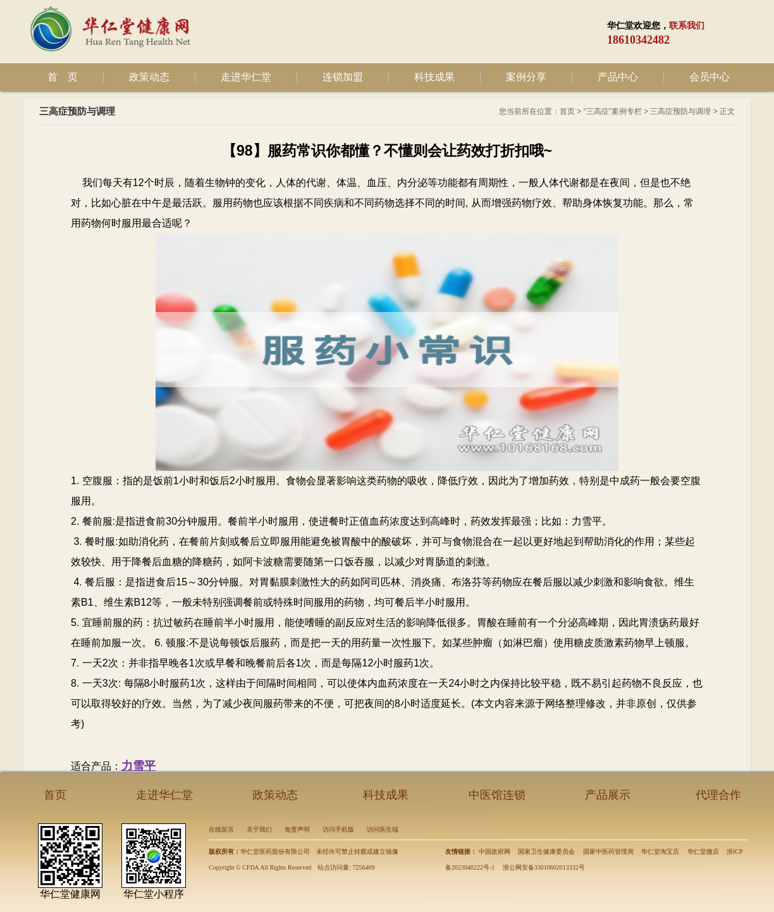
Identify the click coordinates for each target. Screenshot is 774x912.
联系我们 (686, 25)
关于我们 (259, 829)
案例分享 (526, 77)
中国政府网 (494, 851)
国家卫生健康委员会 (546, 851)
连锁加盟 (342, 77)
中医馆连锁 (497, 795)
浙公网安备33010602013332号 (544, 867)
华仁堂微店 (703, 851)
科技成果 (434, 77)
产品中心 (618, 77)
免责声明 (297, 829)
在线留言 (221, 829)
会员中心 (709, 77)
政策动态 (149, 77)
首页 (567, 111)
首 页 (62, 77)
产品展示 (607, 795)
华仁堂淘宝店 (660, 851)
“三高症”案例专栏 (613, 111)
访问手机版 (338, 829)
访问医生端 (382, 829)
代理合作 (718, 795)
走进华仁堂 (246, 77)
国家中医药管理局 (608, 851)
